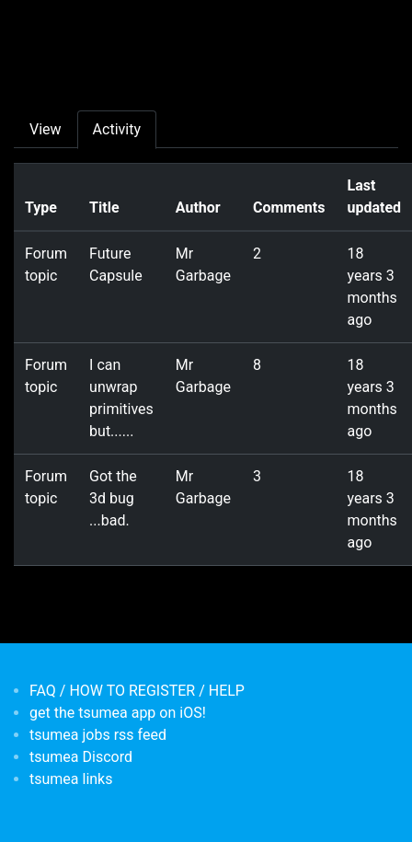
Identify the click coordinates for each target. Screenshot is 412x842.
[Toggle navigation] (40, 25)
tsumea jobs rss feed (97, 735)
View (45, 129)
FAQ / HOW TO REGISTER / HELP (137, 690)
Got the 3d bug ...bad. (113, 498)
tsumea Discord (80, 757)
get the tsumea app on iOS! (117, 712)
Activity (117, 129)
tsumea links (70, 779)
